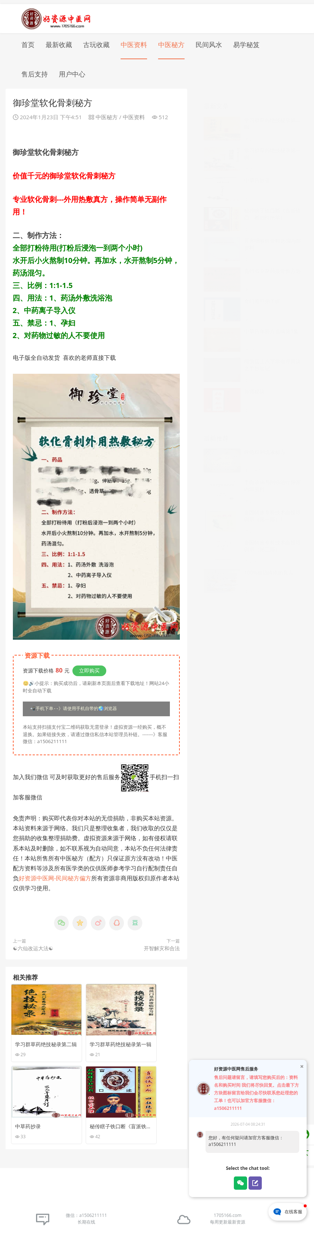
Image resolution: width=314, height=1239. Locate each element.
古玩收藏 (96, 40)
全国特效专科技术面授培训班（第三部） (272, 535)
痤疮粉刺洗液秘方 (264, 440)
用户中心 (72, 69)
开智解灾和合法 (162, 944)
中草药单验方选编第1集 (271, 319)
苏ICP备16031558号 (138, 1220)
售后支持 (34, 69)
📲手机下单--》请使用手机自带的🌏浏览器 (73, 705)
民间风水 (209, 40)
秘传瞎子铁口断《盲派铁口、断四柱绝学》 (272, 203)
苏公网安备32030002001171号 (194, 1220)
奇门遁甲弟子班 (262, 289)
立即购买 (89, 666)
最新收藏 (59, 40)
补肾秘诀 (254, 380)
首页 (28, 40)
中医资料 (134, 40)
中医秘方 (171, 40)
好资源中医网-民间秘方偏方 (55, 874)
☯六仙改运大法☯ (33, 944)
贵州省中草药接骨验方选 (272, 259)
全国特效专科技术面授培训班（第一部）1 (272, 504)
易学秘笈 (246, 40)
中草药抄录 (257, 169)
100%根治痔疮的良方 (268, 561)
